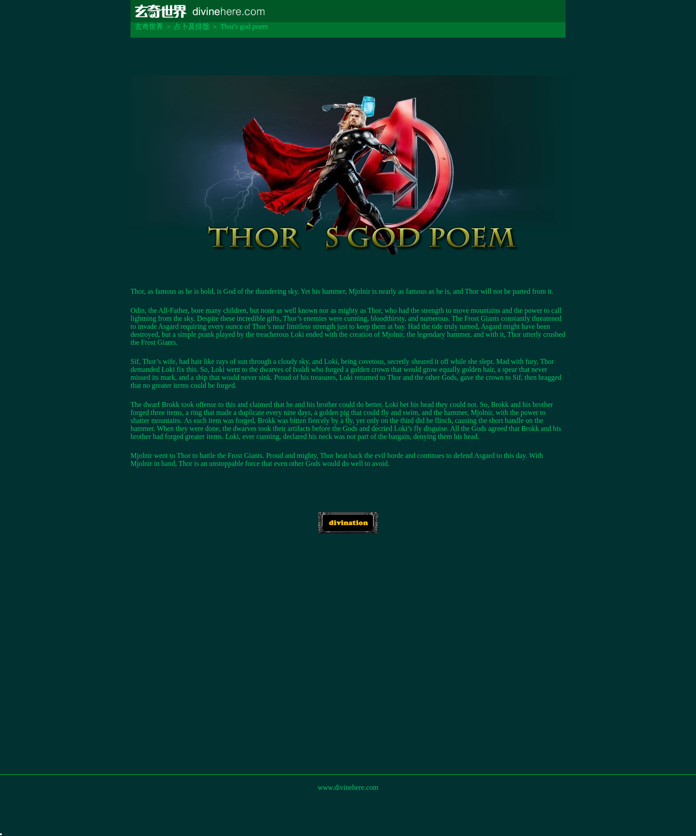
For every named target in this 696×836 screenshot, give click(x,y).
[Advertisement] (348, 665)
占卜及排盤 (192, 26)
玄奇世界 (149, 26)
